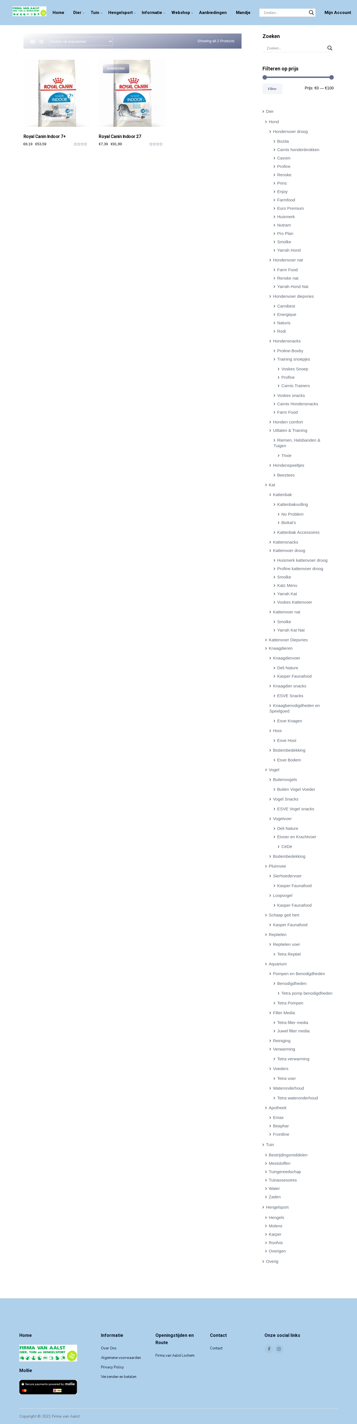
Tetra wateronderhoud (297, 1098)
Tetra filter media (292, 1022)
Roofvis (276, 1242)
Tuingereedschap (285, 1171)
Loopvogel (282, 895)
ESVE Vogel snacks (296, 808)
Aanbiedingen (213, 12)
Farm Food (287, 269)
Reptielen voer (286, 944)
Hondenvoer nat (288, 260)
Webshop (180, 12)
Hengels (276, 1217)
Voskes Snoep (295, 368)
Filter (272, 89)
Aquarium (278, 963)
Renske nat (288, 278)
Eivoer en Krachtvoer (296, 836)
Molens (275, 1225)
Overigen (277, 1251)
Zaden (275, 1196)
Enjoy (282, 191)
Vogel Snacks (286, 799)
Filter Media (284, 1012)
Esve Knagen (289, 720)
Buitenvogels (285, 779)
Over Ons (109, 1348)
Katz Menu (287, 585)
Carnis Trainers (296, 385)
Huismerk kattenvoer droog (302, 560)
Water (274, 1188)
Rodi (281, 331)
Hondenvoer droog (290, 131)
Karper (275, 1234)
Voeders (281, 1068)
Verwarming (284, 1049)
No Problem (293, 514)
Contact (216, 1348)
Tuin (95, 12)
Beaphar (281, 1125)
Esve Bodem (289, 760)
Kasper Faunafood (294, 676)
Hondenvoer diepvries (293, 296)
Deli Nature (287, 667)
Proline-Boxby (290, 350)
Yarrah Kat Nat (291, 630)
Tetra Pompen (290, 1003)
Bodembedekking (289, 750)
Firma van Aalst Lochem (175, 1355)
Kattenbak (282, 494)
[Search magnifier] (311, 12)
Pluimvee (277, 866)
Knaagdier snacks (289, 686)
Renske (284, 174)
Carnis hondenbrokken (298, 149)
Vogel (274, 769)
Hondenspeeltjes (288, 465)
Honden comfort (288, 422)
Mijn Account (338, 12)
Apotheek (278, 1107)
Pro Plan (285, 233)
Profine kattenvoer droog (300, 568)
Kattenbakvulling (292, 504)
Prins (282, 183)
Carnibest (286, 306)
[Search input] (285, 12)
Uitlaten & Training (290, 430)
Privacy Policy (112, 1367)
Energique (286, 314)
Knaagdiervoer (287, 658)
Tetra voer (286, 1078)
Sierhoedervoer (287, 875)
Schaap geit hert (284, 915)
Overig (272, 1261)
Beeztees (286, 475)
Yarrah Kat (287, 593)
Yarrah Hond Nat (292, 286)
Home (58, 12)
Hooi (277, 730)
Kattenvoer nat (287, 611)
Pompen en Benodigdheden (299, 973)
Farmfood (286, 199)
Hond (274, 121)
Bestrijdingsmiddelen (288, 1154)
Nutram (284, 225)
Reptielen (278, 934)
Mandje (243, 12)
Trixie (287, 455)
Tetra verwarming (293, 1058)
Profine (284, 166)
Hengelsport (120, 12)
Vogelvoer (282, 818)
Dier (77, 12)
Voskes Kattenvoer (294, 602)
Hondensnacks (287, 341)
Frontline (281, 1134)
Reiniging (282, 1040)
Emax (278, 1117)
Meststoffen (279, 1163)
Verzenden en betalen (118, 1376)
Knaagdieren (281, 648)
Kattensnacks (285, 542)
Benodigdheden (292, 983)
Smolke (284, 241)
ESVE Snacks (290, 695)
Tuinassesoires (283, 1180)
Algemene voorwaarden (121, 1357)
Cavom (284, 158)
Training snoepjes (293, 359)
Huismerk (286, 216)
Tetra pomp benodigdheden (307, 993)
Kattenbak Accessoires (298, 532)
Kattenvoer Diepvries (288, 639)
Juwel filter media (293, 1030)
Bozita (283, 141)
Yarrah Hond (289, 250)
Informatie (152, 12)
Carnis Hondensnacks (297, 403)
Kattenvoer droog (289, 550)
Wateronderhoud (288, 1088)
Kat (272, 484)
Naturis (284, 322)
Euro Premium (290, 208)
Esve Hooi (286, 740)
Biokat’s (289, 522)
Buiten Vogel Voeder (296, 789)
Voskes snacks (291, 395)
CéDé (287, 846)
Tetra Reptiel (289, 954)
